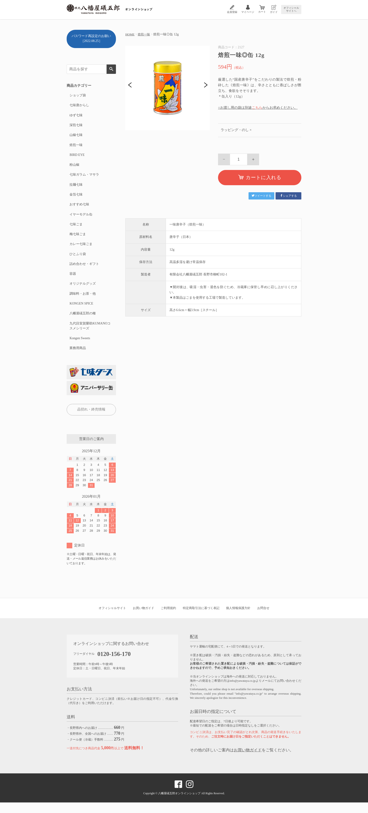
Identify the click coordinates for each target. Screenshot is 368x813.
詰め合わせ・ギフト (84, 271)
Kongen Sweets (79, 348)
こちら (257, 107)
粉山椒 (74, 167)
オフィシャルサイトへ (291, 9)
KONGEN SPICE (81, 312)
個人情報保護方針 (238, 618)
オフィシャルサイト (112, 618)
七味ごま (75, 229)
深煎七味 (75, 126)
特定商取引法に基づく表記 (201, 618)
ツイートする (261, 195)
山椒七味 (75, 137)
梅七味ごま (77, 240)
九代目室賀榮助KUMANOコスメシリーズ (89, 335)
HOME (130, 34)
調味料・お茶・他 (82, 302)
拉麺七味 (75, 188)
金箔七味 (75, 198)
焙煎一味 (144, 34)
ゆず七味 (75, 116)
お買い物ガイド (143, 618)
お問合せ (263, 618)
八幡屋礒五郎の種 (82, 322)
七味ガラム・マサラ (84, 178)
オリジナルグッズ (82, 291)
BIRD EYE (76, 157)
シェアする (288, 195)
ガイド (274, 12)
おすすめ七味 (79, 209)
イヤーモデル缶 (80, 219)
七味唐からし (79, 106)
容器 (72, 281)
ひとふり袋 (77, 260)
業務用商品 (77, 358)
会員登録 (232, 12)
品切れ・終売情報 (91, 420)
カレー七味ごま (80, 250)
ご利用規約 (168, 618)
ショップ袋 (77, 95)
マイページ (247, 12)
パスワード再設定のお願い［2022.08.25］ (91, 38)
